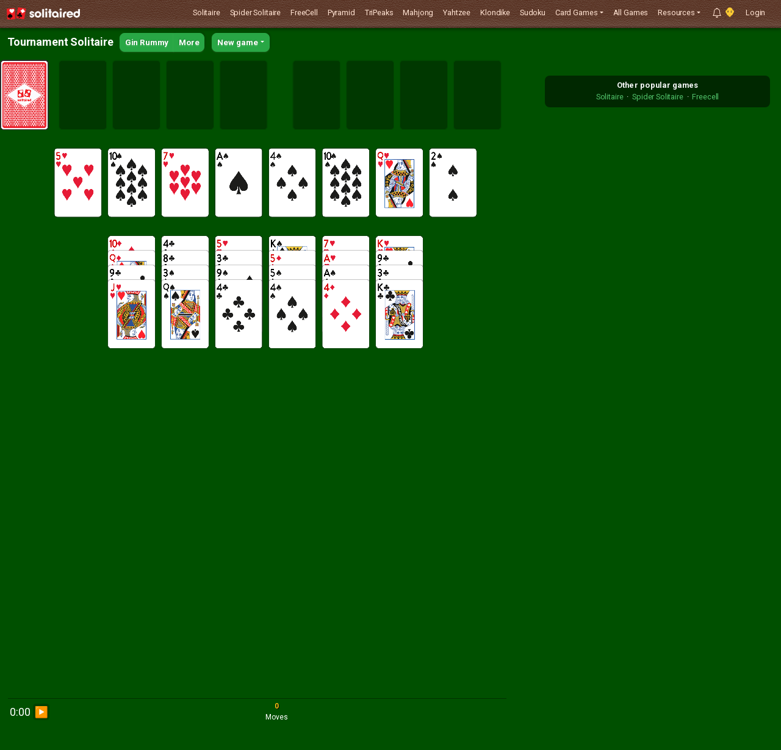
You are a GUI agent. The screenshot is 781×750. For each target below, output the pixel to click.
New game (237, 42)
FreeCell (304, 12)
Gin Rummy (147, 42)
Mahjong (418, 12)
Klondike (495, 12)
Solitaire (206, 12)
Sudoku (532, 12)
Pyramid (341, 12)
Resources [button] (676, 12)
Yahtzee (456, 12)
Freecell (705, 96)
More (189, 42)
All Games (631, 12)
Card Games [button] (576, 12)
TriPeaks (379, 12)
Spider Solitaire (255, 12)
